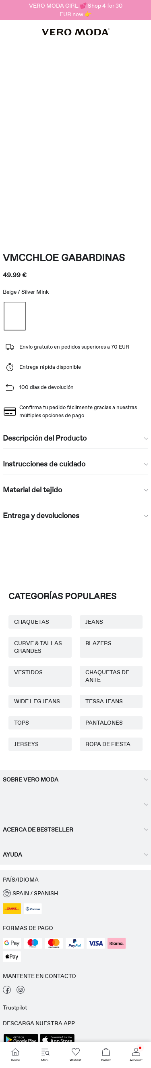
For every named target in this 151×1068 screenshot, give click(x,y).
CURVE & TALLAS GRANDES (38, 647)
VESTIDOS (28, 672)
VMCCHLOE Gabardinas (64, 257)
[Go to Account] (136, 1055)
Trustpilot (15, 1007)
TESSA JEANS (104, 701)
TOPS (21, 722)
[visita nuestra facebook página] (7, 992)
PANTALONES (104, 722)
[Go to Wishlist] (75, 1055)
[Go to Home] (15, 1055)
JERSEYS (26, 744)
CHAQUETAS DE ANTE (107, 676)
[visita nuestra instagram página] (21, 992)
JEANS (94, 622)
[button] (75, 893)
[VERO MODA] (76, 33)
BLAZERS (98, 643)
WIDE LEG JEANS (37, 701)
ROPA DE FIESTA (107, 744)
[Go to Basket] (106, 1055)
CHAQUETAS (31, 622)
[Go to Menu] (45, 1055)
